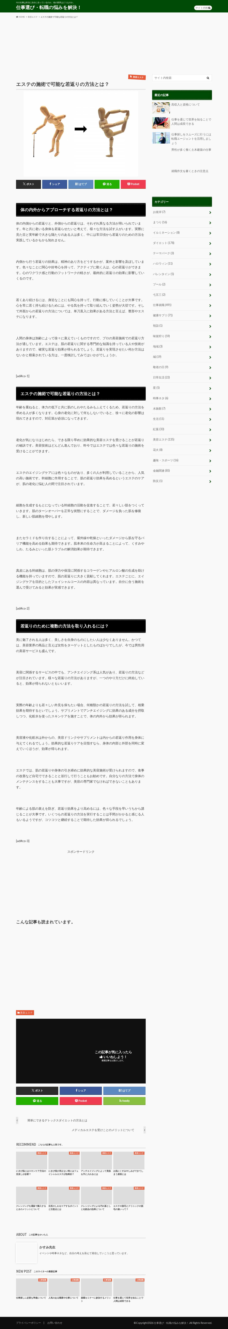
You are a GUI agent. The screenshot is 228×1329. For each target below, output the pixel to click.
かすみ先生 (47, 1247)
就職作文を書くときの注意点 (180, 177)
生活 (158, 416)
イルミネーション (166, 232)
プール (159, 283)
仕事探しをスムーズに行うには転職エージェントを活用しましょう (181, 138)
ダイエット (163, 242)
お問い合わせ (54, 1322)
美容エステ (26, 1012)
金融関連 (161, 468)
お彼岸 (159, 211)
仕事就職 (162, 304)
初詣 (158, 324)
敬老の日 (160, 365)
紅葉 (158, 427)
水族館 (159, 406)
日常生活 (161, 375)
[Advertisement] (114, 46)
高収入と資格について (176, 108)
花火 (158, 447)
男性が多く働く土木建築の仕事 (181, 156)
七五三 (159, 293)
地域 (158, 345)
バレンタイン (163, 273)
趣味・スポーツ (165, 458)
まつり (160, 221)
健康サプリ (163, 314)
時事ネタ (160, 396)
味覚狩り (161, 334)
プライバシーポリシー (28, 1322)
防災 (158, 478)
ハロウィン (163, 263)
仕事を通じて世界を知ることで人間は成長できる (181, 123)
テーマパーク (163, 252)
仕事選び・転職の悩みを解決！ (49, 7)
